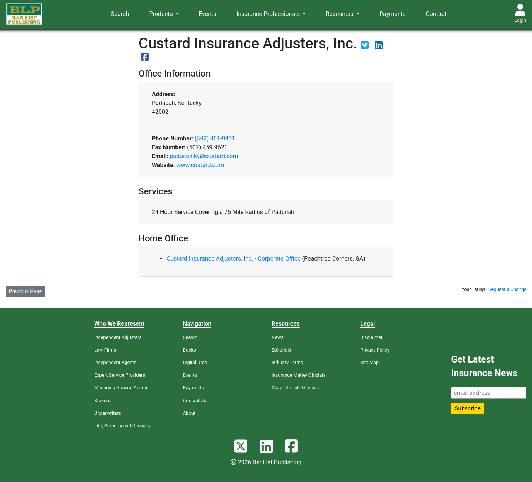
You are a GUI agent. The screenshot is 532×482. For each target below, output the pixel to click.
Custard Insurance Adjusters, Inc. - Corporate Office (234, 258)
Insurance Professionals (268, 13)
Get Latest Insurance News (484, 366)
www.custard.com (200, 165)
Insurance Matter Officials (298, 375)
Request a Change (507, 289)
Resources (340, 13)
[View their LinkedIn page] (379, 46)
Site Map (369, 362)
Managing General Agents (121, 387)
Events (207, 13)
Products (161, 13)
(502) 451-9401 (215, 138)
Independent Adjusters (117, 337)
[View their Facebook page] (145, 58)
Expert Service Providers (119, 375)
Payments (392, 13)
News (277, 337)
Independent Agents (115, 362)
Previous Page (25, 291)
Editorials (281, 350)
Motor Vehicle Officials (295, 387)
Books (189, 350)
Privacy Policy (374, 350)
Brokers (102, 400)
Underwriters (107, 413)
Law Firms (105, 350)
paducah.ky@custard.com (204, 156)
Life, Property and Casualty (122, 425)
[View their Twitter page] (365, 46)
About (189, 413)
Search (120, 13)
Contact (436, 13)
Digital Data (195, 362)
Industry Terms (287, 362)
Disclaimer (371, 337)
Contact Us (194, 400)
